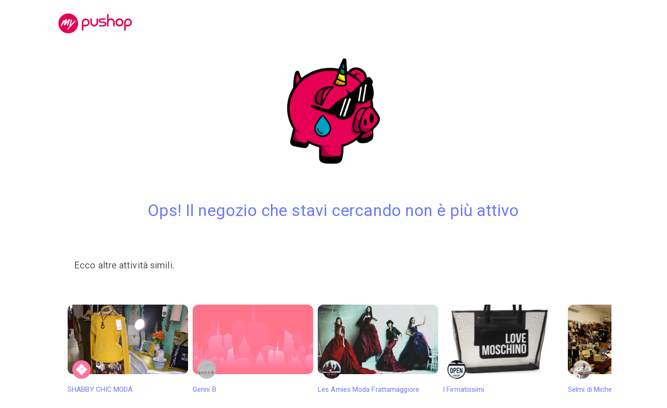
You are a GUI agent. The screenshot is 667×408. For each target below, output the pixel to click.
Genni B (253, 349)
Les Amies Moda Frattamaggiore (378, 349)
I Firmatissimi (503, 349)
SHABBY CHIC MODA (128, 349)
